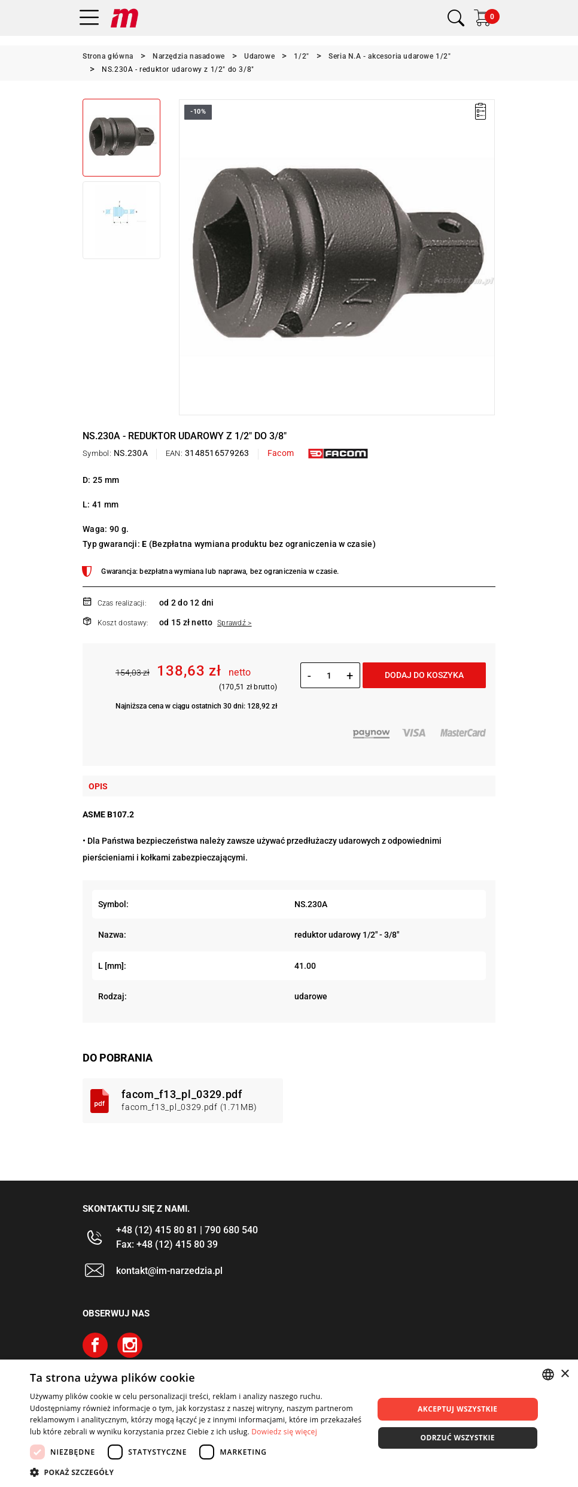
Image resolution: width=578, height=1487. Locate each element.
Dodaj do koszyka (424, 675)
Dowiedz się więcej (284, 1432)
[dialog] (289, 1423)
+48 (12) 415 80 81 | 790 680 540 (187, 1230)
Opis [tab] (98, 786)
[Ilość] (329, 676)
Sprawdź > (234, 623)
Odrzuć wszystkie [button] (458, 1438)
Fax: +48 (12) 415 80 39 (167, 1244)
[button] (196, 1472)
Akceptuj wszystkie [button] (457, 1409)
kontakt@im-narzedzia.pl (169, 1270)
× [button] (564, 1374)
